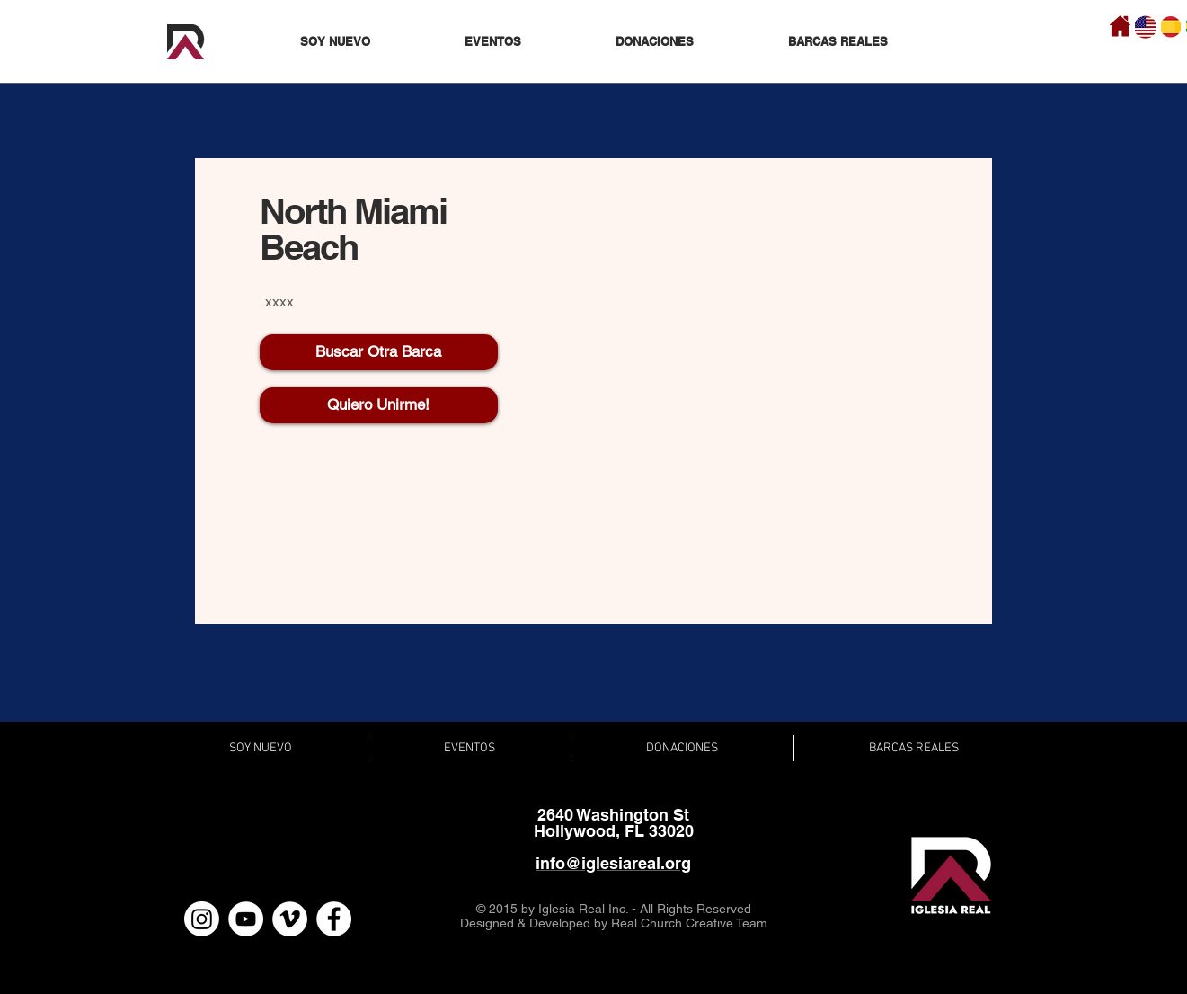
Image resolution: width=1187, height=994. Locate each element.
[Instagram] (201, 918)
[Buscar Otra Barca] (379, 352)
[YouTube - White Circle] (245, 918)
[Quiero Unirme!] (379, 405)
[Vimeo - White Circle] (289, 918)
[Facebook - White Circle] (333, 918)
